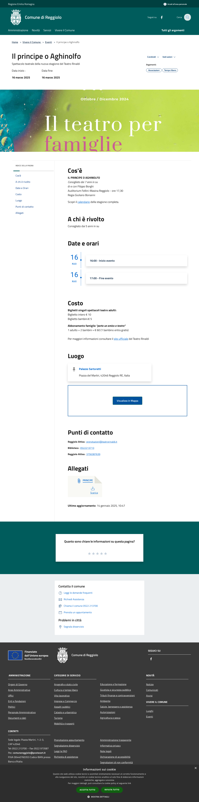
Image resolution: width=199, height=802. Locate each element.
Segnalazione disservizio (67, 745)
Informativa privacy (110, 745)
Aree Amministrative (19, 690)
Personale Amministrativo (22, 712)
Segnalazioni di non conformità (116, 762)
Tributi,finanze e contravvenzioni (117, 695)
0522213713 (87, 448)
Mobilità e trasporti (64, 723)
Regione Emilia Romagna (21, 4)
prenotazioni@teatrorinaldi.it (101, 442)
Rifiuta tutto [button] (112, 789)
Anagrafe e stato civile (66, 684)
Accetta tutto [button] (87, 789)
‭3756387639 (93, 454)
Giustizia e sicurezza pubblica (115, 690)
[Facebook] (159, 17)
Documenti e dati (17, 718)
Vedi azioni (169, 57)
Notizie (150, 684)
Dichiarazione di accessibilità (115, 757)
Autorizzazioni (107, 712)
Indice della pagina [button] (24, 165)
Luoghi (149, 711)
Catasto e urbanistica (65, 712)
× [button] (195, 768)
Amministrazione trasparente (115, 740)
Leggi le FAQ (60, 751)
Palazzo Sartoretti (90, 369)
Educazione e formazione (113, 684)
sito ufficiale (121, 339)
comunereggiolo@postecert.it (29, 753)
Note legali (105, 751)
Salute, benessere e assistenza (116, 706)
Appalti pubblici (62, 707)
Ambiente (105, 701)
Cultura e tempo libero (66, 690)
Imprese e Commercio (65, 701)
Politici (11, 707)
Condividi (153, 57)
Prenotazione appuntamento (69, 740)
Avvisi (149, 695)
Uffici (11, 695)
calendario (84, 202)
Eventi (48, 42)
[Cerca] (187, 17)
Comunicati (152, 690)
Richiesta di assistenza (66, 757)
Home (15, 42)
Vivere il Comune (32, 42)
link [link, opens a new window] (129, 783)
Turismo (58, 718)
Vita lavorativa (61, 695)
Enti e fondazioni (17, 701)
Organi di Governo (17, 684)
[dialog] (99, 783)
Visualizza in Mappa (127, 401)
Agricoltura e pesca (110, 718)
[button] (99, 796)
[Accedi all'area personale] (175, 4)
